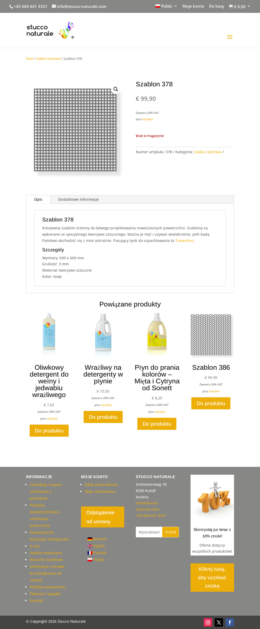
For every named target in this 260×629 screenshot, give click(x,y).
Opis (38, 199)
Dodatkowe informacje (78, 199)
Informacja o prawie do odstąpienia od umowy (47, 573)
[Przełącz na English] (97, 545)
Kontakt (36, 600)
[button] (116, 89)
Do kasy (216, 6)
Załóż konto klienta (101, 484)
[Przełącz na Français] (97, 552)
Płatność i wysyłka (45, 593)
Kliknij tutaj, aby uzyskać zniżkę (212, 577)
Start (30, 58)
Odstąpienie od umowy (100, 517)
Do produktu (49, 431)
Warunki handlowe (46, 559)
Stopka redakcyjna (46, 552)
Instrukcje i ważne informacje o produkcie (46, 491)
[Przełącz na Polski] (97, 559)
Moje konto (193, 6)
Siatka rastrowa (48, 58)
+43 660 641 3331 (30, 6)
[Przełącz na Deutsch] (97, 539)
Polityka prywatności (48, 586)
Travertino (184, 240)
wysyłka (147, 119)
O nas (35, 545)
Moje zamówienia (100, 491)
